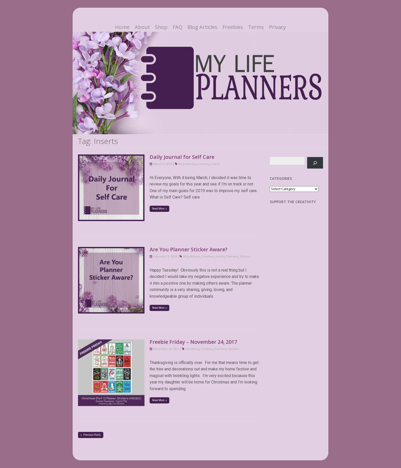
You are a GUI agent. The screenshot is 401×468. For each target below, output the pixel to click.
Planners (232, 256)
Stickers (245, 256)
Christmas (192, 349)
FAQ (177, 27)
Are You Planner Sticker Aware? (188, 249)
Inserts (215, 164)
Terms (256, 27)
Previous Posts (91, 434)
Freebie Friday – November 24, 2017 (193, 341)
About (142, 27)
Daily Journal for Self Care (182, 156)
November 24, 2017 (166, 349)
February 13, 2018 (165, 256)
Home (122, 27)
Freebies (232, 27)
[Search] (315, 163)
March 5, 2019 (162, 164)
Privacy (277, 27)
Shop (161, 27)
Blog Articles (202, 27)
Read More (159, 208)
